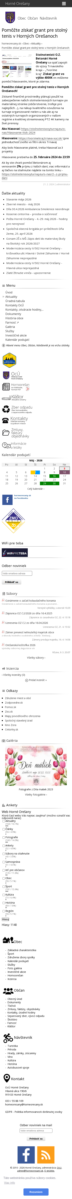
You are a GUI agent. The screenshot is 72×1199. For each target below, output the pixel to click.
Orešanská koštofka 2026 (20, 645)
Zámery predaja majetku (45, 639)
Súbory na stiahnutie (17, 853)
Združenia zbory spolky (21, 957)
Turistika (13, 1046)
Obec (22, 18)
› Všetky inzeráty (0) (13, 674)
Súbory (11, 593)
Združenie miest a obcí (18, 698)
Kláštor (11, 1026)
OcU (59, 1167)
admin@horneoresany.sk (30, 1170)
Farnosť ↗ (12, 322)
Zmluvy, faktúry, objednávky (24, 1009)
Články (9, 829)
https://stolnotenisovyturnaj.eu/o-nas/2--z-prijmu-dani (35, 176)
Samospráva (12, 861)
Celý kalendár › (35, 488)
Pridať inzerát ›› (36, 680)
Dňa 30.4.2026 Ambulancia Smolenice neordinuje (37, 209)
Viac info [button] (9, 1182)
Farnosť (12, 1023)
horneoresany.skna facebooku (22, 496)
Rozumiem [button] (36, 1192)
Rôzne (55, 652)
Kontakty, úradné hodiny (21, 1012)
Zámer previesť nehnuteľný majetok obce (29, 632)
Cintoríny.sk (11, 729)
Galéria (10, 327)
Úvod (8, 292)
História (10, 902)
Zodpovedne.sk (14, 702)
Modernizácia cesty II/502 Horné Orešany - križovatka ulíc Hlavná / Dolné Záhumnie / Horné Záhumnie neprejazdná (37, 253)
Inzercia (12, 668)
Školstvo (12, 1019)
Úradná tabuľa (15, 301)
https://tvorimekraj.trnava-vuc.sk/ (40, 138)
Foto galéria (15, 968)
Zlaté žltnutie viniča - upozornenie (28, 273)
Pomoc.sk (10, 707)
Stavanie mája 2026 (18, 199)
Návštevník (48, 18)
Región (9, 911)
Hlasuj (5, 919)
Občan (33, 18)
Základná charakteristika (22, 950)
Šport (8, 886)
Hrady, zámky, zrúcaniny (22, 1053)
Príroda (12, 1049)
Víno (10, 1056)
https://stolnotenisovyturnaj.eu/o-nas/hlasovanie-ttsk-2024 (34, 130)
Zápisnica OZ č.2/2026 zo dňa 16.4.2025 (28, 613)
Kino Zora (10, 725)
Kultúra (9, 894)
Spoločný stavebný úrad (18, 720)
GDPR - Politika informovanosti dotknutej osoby (33, 1111)
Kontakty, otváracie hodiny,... (24, 310)
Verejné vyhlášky (46, 607)
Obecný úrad (15, 999)
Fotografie (11, 837)
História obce (14, 318)
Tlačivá (12, 1005)
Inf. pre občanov (15, 870)
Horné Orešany (17, 3)
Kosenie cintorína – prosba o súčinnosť (31, 214)
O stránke (49, 1170)
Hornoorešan (15, 975)
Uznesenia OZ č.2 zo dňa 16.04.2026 (26, 623)
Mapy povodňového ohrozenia (22, 716)
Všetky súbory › (36, 657)
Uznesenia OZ (50, 626)
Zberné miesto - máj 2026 (23, 204)
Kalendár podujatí (17, 340)
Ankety (9, 845)
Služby (9, 331)
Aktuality (11, 297)
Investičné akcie (16, 335)
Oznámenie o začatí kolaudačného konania (30, 600)
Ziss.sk (9, 711)
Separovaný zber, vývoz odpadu (26, 1016)
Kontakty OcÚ (14, 305)
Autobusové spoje (18, 1067)
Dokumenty (13, 314)
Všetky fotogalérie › (36, 794)
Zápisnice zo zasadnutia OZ (43, 617)
